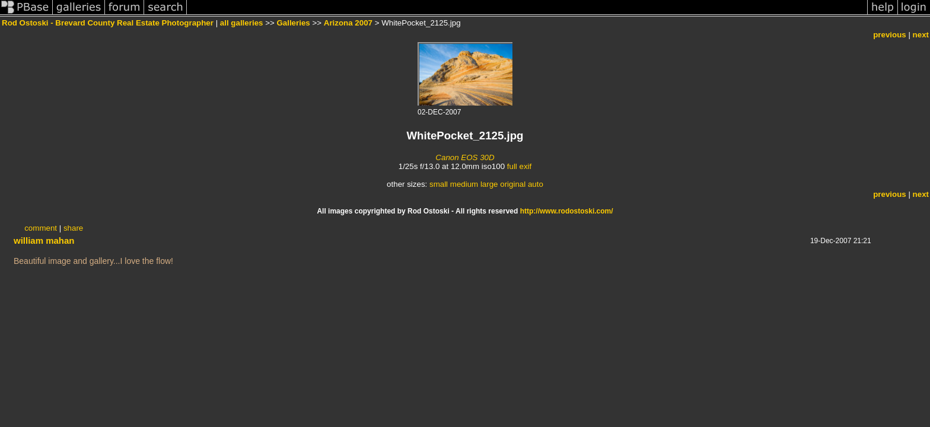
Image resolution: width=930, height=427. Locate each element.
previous (889, 34)
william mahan (44, 240)
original (512, 184)
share (73, 228)
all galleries (241, 22)
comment (40, 228)
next (921, 34)
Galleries (293, 22)
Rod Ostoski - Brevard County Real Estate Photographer (108, 22)
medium (464, 184)
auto (535, 184)
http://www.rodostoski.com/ (566, 211)
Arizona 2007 (348, 22)
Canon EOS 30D (464, 157)
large (489, 184)
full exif (519, 166)
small (438, 184)
